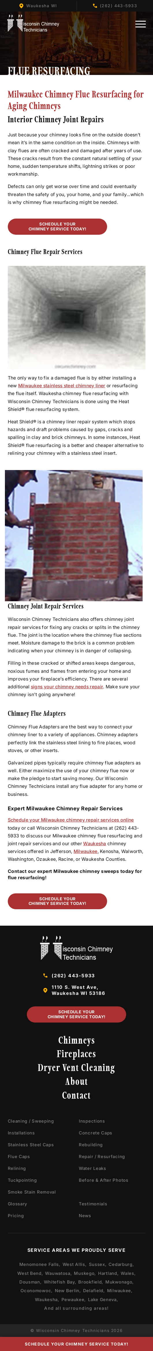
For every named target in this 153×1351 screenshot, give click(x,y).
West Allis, (75, 1264)
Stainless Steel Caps (31, 1144)
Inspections (92, 1121)
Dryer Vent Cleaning (76, 1069)
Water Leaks (92, 1168)
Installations (21, 1133)
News (85, 1215)
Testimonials (93, 1204)
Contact (76, 1096)
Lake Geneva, (103, 1299)
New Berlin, (68, 1290)
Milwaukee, (120, 1290)
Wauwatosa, (58, 1273)
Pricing (16, 1215)
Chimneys (76, 1041)
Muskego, (85, 1273)
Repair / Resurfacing (102, 1156)
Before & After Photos (103, 1180)
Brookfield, (90, 1282)
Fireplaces (76, 1055)
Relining (17, 1168)
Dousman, (30, 1282)
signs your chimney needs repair (67, 686)
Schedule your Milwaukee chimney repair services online (71, 820)
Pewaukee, (73, 1299)
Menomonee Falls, (39, 1264)
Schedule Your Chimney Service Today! (56, 226)
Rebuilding (91, 1144)
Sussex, (98, 1264)
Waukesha (94, 843)
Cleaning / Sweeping (31, 1121)
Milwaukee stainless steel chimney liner (61, 385)
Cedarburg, (121, 1264)
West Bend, (30, 1273)
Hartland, (108, 1273)
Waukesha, (47, 1299)
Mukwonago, (119, 1282)
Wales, (128, 1273)
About (76, 1083)
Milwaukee (86, 851)
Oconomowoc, (36, 1290)
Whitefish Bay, (60, 1282)
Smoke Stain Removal (32, 1192)
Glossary (17, 1204)
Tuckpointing (22, 1180)
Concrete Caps (95, 1133)
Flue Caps (19, 1156)
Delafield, (94, 1290)
